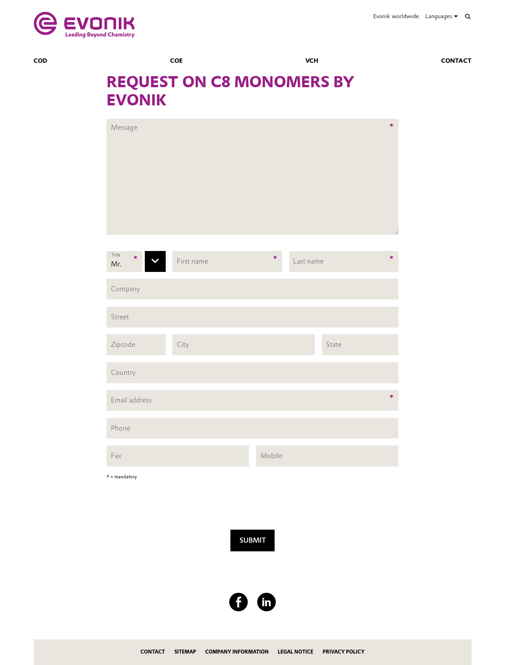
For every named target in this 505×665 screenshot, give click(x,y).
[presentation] (252, 507)
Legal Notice (295, 652)
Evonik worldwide (396, 16)
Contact (456, 60)
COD (40, 60)
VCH (311, 60)
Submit (252, 540)
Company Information (237, 652)
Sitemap (185, 652)
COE (176, 60)
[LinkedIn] (266, 602)
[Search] (467, 16)
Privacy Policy (344, 652)
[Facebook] (238, 602)
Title (115, 255)
